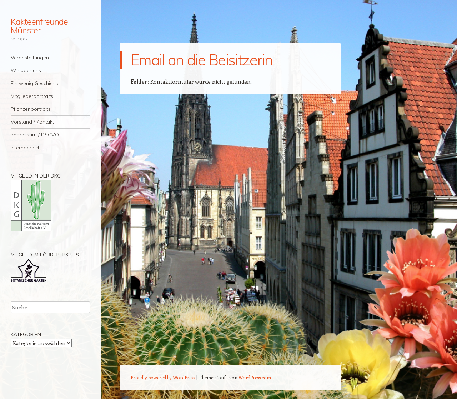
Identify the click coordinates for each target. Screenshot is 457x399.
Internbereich (26, 147)
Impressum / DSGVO (35, 134)
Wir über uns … (28, 70)
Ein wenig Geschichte (35, 83)
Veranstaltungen (30, 57)
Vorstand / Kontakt (32, 122)
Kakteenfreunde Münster (39, 25)
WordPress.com (254, 377)
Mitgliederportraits (32, 96)
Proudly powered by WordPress (163, 377)
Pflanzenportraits (31, 109)
